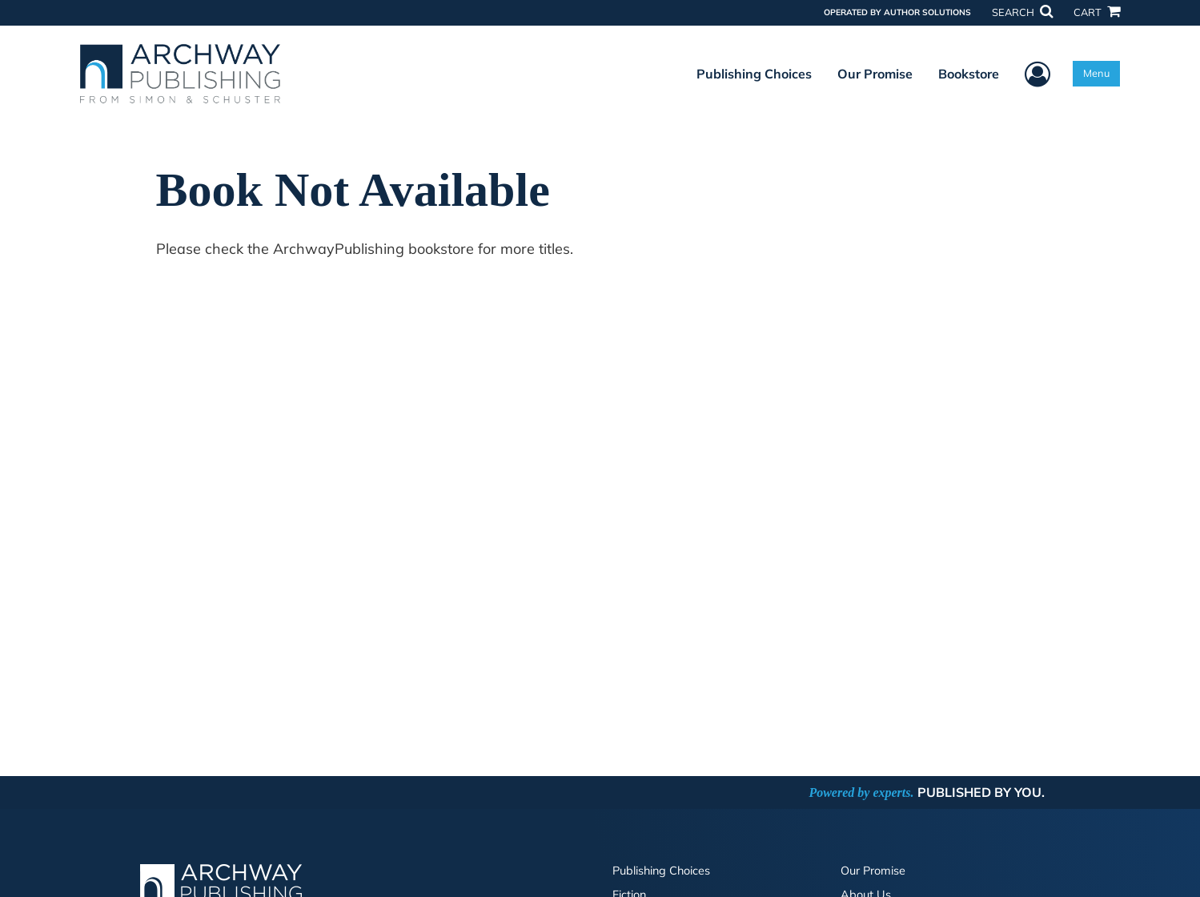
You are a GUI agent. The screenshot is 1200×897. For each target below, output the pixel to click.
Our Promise (875, 74)
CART (1097, 12)
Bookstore (968, 74)
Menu (1096, 72)
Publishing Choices (754, 74)
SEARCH (1022, 12)
